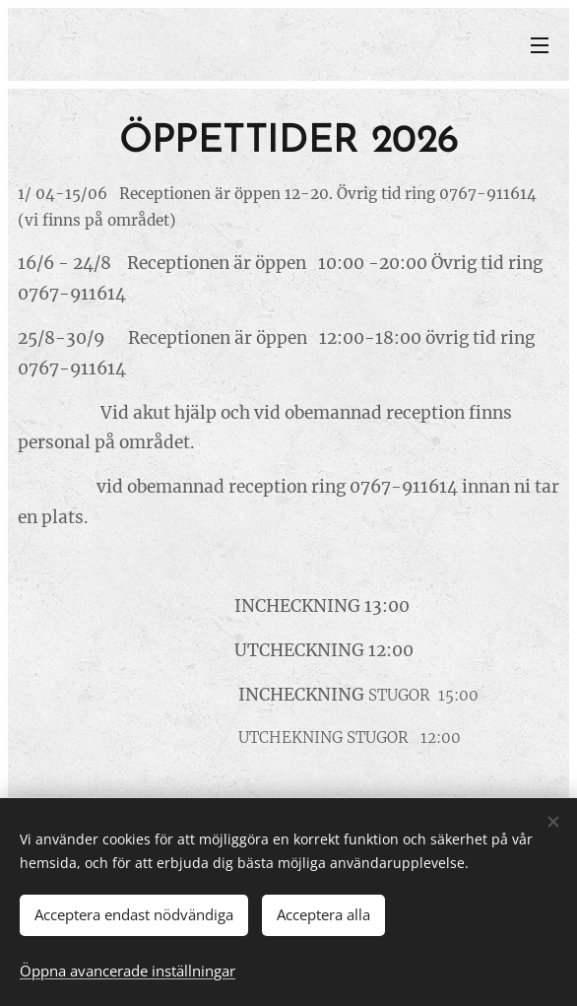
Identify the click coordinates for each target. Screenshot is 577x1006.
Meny (539, 45)
